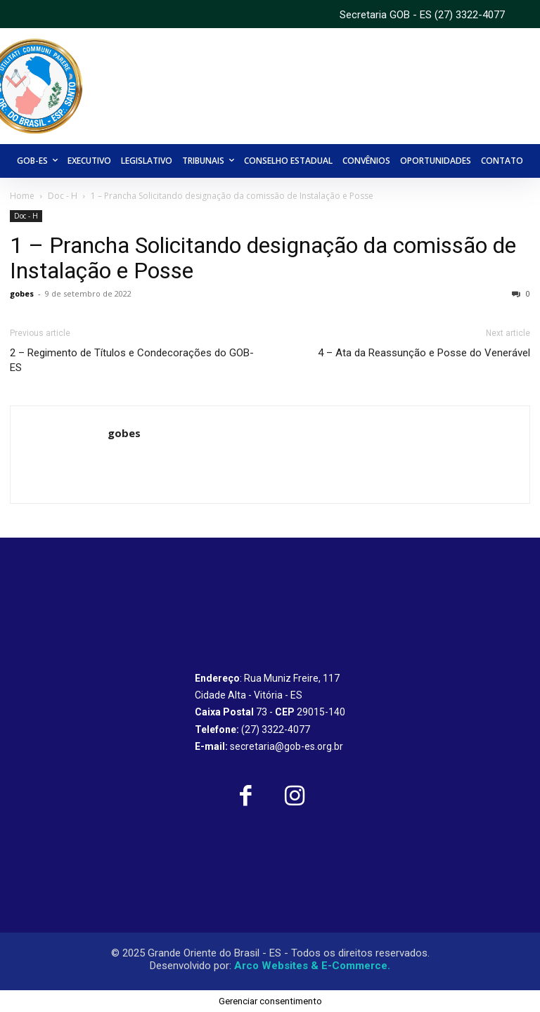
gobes (22, 293)
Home (22, 196)
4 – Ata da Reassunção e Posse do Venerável (424, 352)
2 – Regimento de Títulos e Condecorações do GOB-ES (132, 360)
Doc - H (62, 196)
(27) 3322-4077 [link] (470, 14)
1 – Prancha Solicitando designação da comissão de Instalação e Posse (263, 258)
